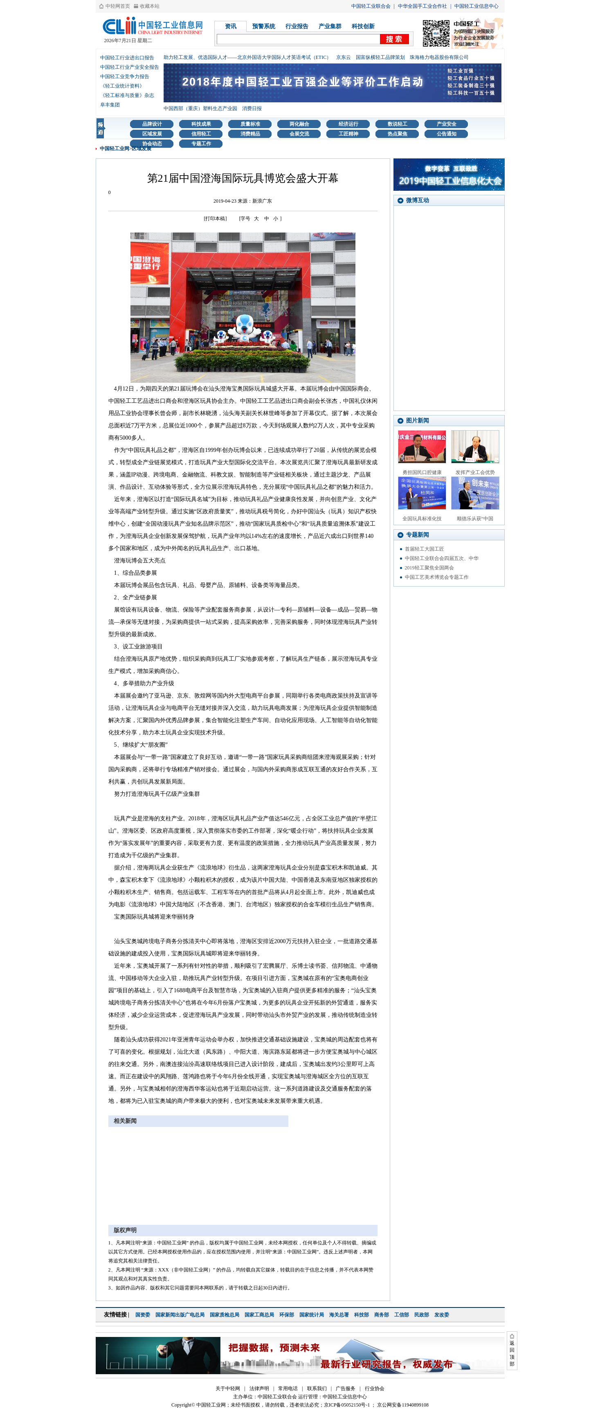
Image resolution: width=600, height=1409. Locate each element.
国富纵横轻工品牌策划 (380, 57)
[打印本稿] (215, 218)
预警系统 (263, 26)
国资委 (142, 1315)
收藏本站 (150, 6)
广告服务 (345, 1388)
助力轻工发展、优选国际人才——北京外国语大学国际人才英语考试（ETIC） (248, 57)
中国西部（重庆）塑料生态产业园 (200, 108)
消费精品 (250, 134)
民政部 (421, 1315)
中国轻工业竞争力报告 (124, 76)
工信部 (401, 1315)
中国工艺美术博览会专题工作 (437, 577)
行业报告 (296, 26)
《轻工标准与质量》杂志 (127, 95)
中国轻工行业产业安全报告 (129, 67)
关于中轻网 (228, 1388)
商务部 (381, 1315)
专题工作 (201, 144)
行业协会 (374, 1388)
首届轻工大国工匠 (424, 549)
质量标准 (250, 124)
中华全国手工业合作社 (422, 6)
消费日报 (252, 108)
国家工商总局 (259, 1315)
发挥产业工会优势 (475, 472)
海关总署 (339, 1315)
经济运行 (348, 124)
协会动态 (152, 144)
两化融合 (299, 124)
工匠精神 (348, 134)
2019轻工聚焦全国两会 (429, 568)
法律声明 (259, 1388)
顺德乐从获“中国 (475, 519)
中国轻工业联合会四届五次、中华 (442, 558)
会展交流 (299, 134)
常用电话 (288, 1388)
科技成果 (201, 124)
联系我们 (317, 1388)
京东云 (343, 57)
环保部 (286, 1315)
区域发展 (152, 134)
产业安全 (446, 124)
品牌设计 (152, 124)
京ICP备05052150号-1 (347, 1405)
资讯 (230, 26)
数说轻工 (397, 124)
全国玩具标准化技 (422, 519)
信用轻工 (201, 134)
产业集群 (330, 26)
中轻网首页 (118, 6)
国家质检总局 (224, 1315)
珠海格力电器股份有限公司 (439, 57)
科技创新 (363, 26)
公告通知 (446, 134)
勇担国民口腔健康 (422, 472)
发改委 (441, 1315)
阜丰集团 (110, 105)
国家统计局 (311, 1315)
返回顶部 (512, 1353)
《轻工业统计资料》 (122, 86)
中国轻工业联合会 (371, 6)
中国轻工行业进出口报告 (127, 58)
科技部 (361, 1315)
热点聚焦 (397, 134)
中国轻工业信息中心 (476, 6)
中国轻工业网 (114, 148)
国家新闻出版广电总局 (179, 1315)
